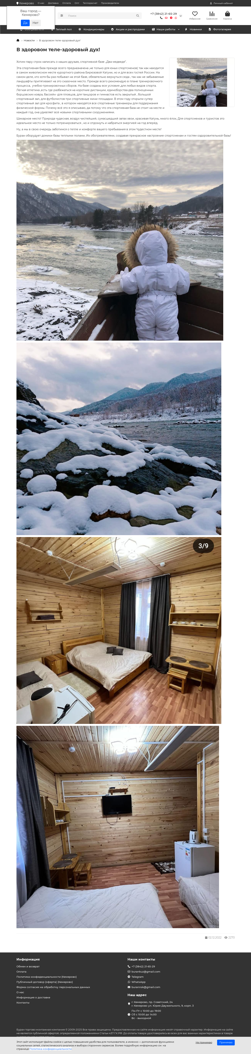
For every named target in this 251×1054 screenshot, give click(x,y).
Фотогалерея (219, 30)
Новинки (193, 30)
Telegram (138, 976)
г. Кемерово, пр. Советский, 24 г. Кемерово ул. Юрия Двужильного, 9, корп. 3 (163, 1003)
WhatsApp (139, 981)
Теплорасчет (90, 3)
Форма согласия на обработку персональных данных (53, 987)
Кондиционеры (33, 30)
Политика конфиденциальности (50, 1048)
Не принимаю (204, 1042)
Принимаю (225, 1042)
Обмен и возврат (28, 966)
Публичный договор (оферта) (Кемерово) (44, 981)
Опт (77, 3)
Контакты (22, 1002)
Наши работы (164, 30)
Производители (110, 3)
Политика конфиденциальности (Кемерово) (46, 976)
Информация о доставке (33, 997)
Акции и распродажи (128, 30)
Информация (28, 959)
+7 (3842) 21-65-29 (163, 14)
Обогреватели (64, 30)
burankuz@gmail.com (146, 971)
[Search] (104, 16)
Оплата (66, 3)
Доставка (53, 3)
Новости (29, 40)
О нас (41, 3)
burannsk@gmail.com (146, 987)
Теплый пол (93, 30)
